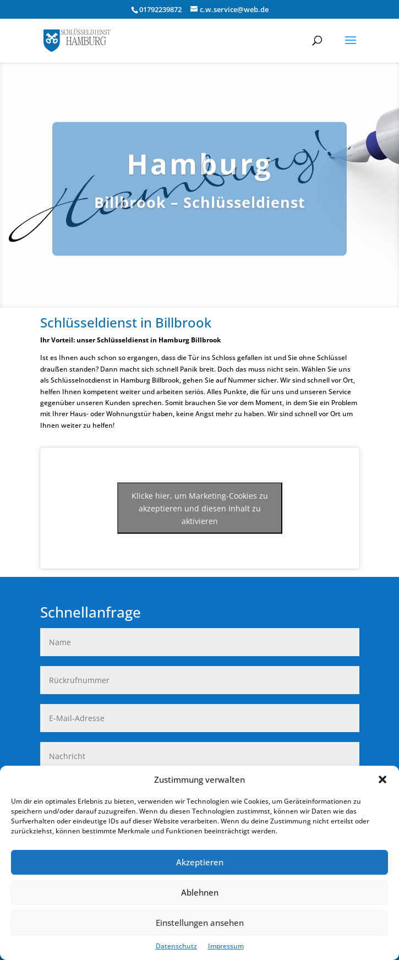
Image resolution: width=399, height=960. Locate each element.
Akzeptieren (199, 862)
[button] (382, 779)
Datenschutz (176, 946)
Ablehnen (199, 892)
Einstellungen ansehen (200, 922)
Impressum (226, 946)
